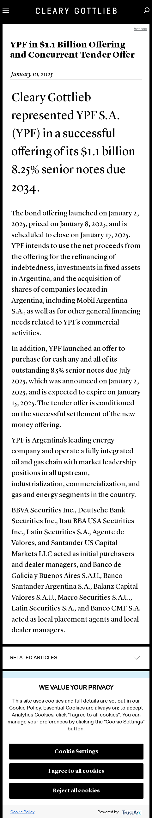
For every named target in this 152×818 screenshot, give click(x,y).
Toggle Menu (6, 11)
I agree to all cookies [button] (76, 771)
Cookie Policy (22, 811)
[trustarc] (131, 812)
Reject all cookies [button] (76, 791)
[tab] (76, 657)
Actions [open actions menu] (140, 28)
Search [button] (146, 10)
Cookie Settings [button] (76, 751)
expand (137, 657)
